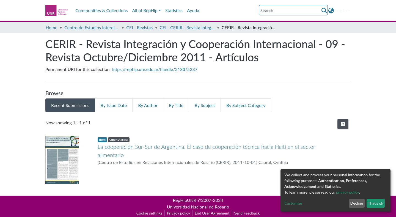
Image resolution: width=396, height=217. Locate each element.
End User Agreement (212, 213)
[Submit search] (324, 10)
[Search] (293, 10)
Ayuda (193, 10)
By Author (148, 105)
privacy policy (347, 192)
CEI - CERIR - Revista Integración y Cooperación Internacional (187, 27)
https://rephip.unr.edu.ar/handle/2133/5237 (154, 69)
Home (51, 27)
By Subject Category (245, 105)
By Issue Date (114, 105)
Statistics (174, 10)
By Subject (205, 105)
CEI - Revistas (139, 27)
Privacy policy (178, 213)
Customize (293, 203)
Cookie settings (149, 213)
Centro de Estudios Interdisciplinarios (91, 27)
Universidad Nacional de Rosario (198, 206)
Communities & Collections (101, 10)
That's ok (375, 203)
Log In (341, 10)
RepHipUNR (184, 200)
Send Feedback (247, 213)
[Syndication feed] (342, 124)
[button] (331, 10)
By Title (176, 105)
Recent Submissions (70, 105)
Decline (356, 203)
